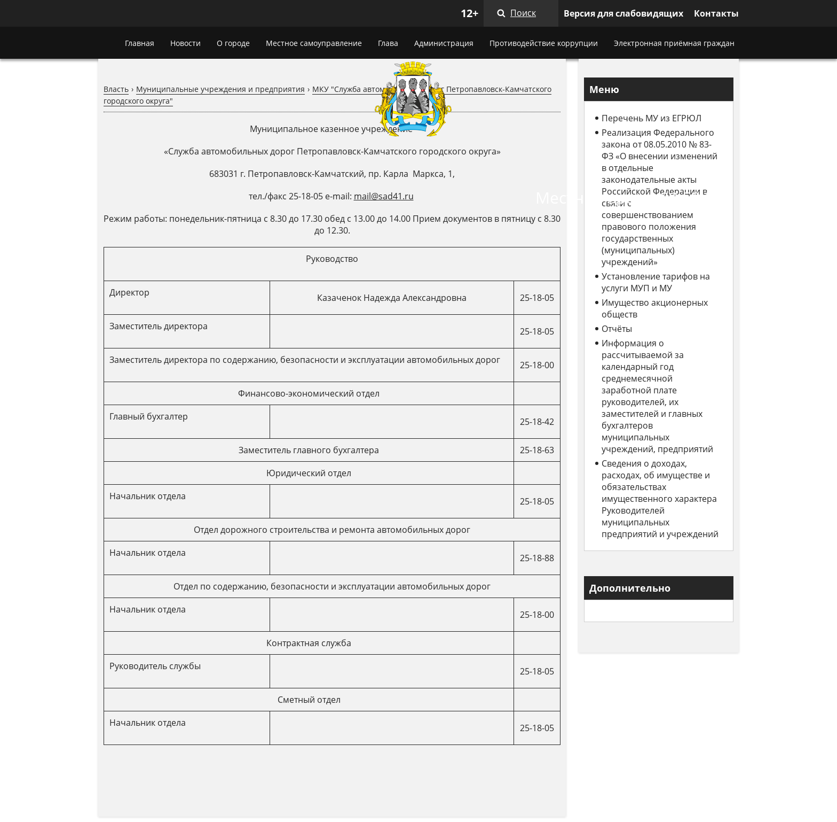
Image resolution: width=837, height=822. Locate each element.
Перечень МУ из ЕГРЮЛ (651, 118)
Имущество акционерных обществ (655, 308)
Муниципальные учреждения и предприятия (220, 89)
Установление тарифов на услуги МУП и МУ (656, 282)
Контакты (716, 13)
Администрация (443, 43)
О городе (233, 43)
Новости (185, 43)
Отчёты (617, 329)
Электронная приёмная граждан (674, 43)
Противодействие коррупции (543, 43)
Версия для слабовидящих (623, 13)
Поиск (523, 13)
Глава (388, 43)
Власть (116, 89)
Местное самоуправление (314, 43)
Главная (139, 43)
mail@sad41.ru (384, 196)
